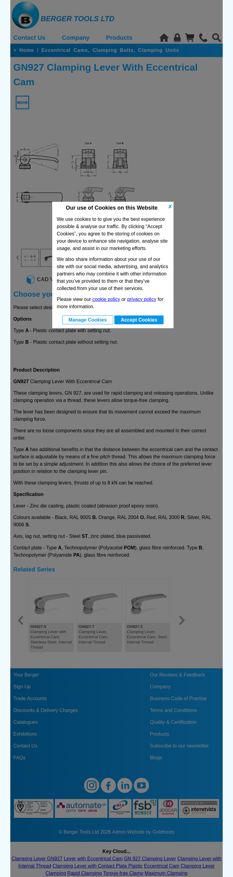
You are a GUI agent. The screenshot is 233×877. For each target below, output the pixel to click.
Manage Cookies (88, 319)
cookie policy (106, 299)
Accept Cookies (139, 319)
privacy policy (141, 299)
